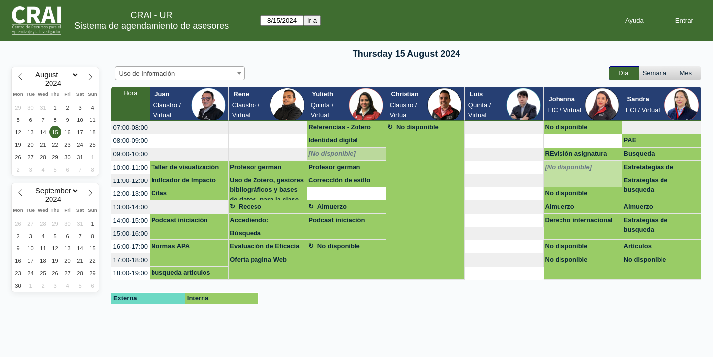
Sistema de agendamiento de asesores (151, 26)
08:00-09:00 (130, 140)
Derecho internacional (579, 220)
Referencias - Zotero (339, 127)
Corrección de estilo (339, 180)
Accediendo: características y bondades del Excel (260, 221)
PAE (630, 140)
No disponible (417, 127)
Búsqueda (245, 233)
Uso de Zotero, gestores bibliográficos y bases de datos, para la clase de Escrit (267, 189)
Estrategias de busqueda (646, 185)
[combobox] (180, 73)
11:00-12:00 (130, 180)
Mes (686, 73)
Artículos (638, 246)
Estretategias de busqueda (648, 168)
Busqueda (639, 153)
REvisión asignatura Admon (576, 155)
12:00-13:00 (130, 193)
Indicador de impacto (183, 180)
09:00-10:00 (130, 154)
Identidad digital (333, 140)
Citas (159, 193)
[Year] (55, 83)
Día (623, 73)
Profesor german (255, 167)
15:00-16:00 (130, 233)
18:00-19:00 (130, 273)
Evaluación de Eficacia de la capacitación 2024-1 (267, 247)
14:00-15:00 (130, 220)
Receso (250, 206)
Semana (654, 73)
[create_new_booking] (189, 127)
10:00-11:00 (130, 167)
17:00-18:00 (130, 260)
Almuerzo (332, 206)
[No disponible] (332, 153)
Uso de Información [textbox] (147, 73)
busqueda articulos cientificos (180, 274)
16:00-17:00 (130, 246)
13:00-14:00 (130, 207)
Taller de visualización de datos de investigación (185, 168)
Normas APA (170, 246)
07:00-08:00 (130, 127)
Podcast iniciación (179, 220)
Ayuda (634, 20)
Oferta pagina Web (258, 259)
